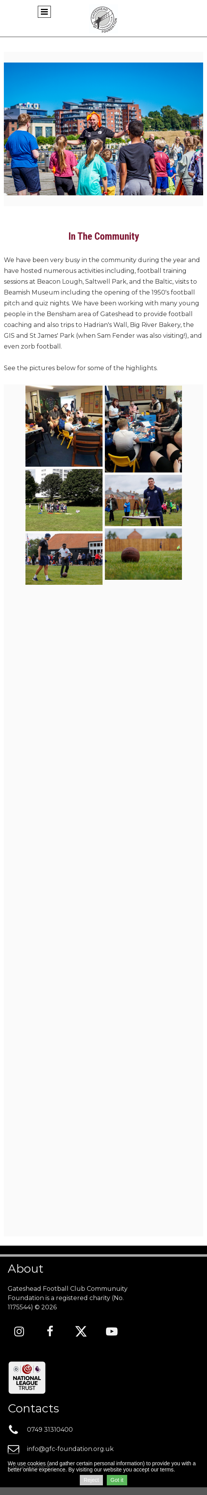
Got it (117, 1480)
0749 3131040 (50, 1429)
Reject (91, 1480)
